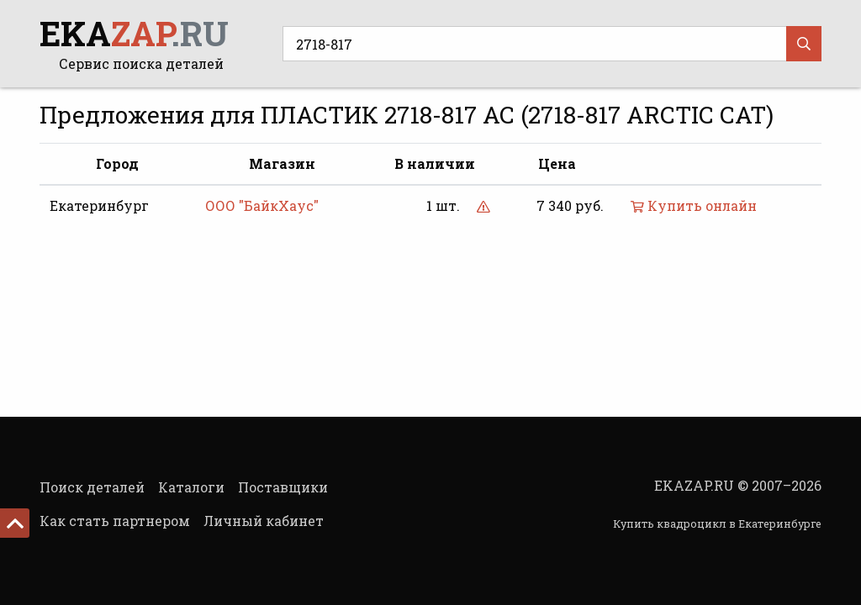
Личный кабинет (263, 520)
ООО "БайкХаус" (262, 205)
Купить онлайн (694, 205)
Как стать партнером (115, 520)
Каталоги (191, 487)
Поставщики (283, 487)
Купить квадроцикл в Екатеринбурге (717, 523)
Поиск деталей (92, 487)
